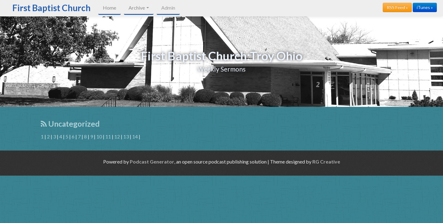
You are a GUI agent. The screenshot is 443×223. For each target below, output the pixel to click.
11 (108, 136)
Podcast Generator (152, 161)
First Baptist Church (51, 7)
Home (109, 8)
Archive (139, 8)
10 (99, 136)
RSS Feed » (397, 7)
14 (135, 136)
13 (126, 136)
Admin (168, 8)
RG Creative (326, 161)
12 (117, 136)
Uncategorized (70, 123)
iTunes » (425, 7)
